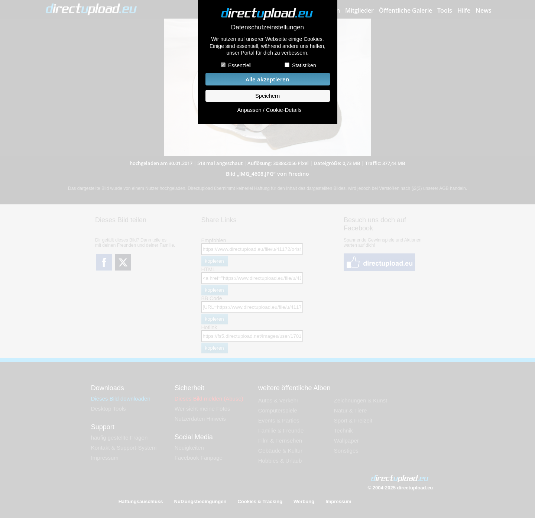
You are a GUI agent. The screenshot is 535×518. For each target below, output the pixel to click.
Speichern (267, 96)
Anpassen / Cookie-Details (269, 110)
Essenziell (240, 65)
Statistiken (304, 65)
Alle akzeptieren (267, 79)
